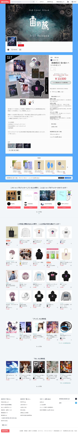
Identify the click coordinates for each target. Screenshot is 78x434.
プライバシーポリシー (55, 134)
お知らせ (42, 402)
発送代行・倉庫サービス (6, 410)
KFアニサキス (64, 203)
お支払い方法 (54, 126)
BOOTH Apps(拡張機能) (6, 404)
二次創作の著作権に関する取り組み (9, 418)
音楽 (51, 57)
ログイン (42, 1)
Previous (7, 77)
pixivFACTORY (53, 117)
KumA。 (13, 203)
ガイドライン (40, 430)
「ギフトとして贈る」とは (57, 91)
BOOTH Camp (4, 420)
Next (48, 77)
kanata (39, 157)
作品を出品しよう (60, 1)
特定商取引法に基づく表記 (56, 131)
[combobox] (23, 2)
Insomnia (30, 203)
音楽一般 (56, 57)
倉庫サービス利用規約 (33, 430)
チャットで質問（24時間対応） (47, 407)
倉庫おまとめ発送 (24, 412)
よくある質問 (43, 404)
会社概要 (21, 430)
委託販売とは (4, 415)
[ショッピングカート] (68, 2)
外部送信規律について (58, 430)
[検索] (33, 2)
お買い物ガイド (24, 404)
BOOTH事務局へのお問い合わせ (47, 410)
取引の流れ (53, 124)
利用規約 (25, 430)
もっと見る (39, 213)
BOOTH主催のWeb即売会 (26, 415)
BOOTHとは (50, 1)
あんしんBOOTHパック (54, 108)
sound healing (48, 203)
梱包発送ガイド (4, 412)
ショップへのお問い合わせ (56, 137)
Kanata (19, 42)
